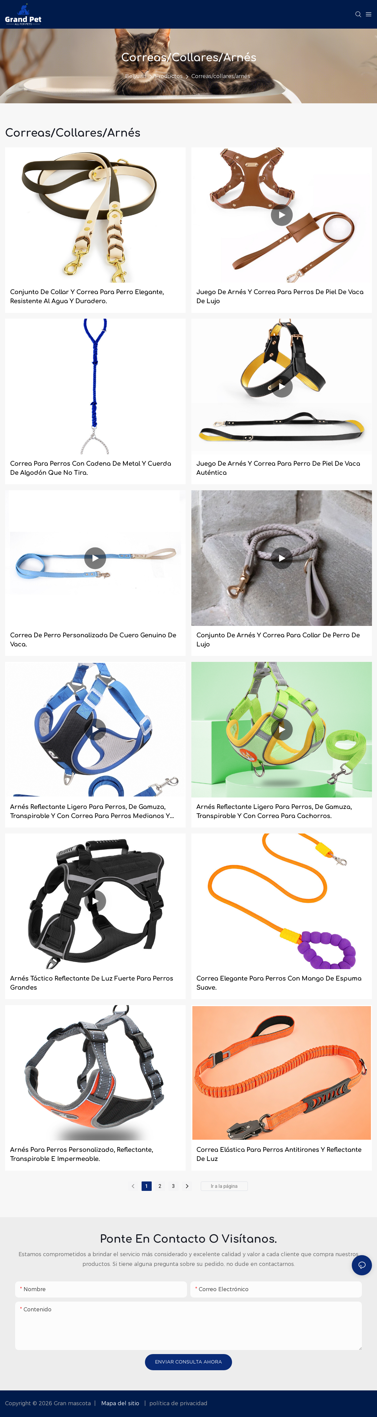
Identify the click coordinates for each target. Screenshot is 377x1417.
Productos (169, 76)
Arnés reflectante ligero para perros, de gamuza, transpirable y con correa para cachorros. (274, 811)
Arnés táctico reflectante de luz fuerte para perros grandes (91, 983)
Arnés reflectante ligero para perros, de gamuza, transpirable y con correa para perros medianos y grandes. (90, 812)
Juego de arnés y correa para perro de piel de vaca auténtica (278, 468)
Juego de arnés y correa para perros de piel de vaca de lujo (280, 297)
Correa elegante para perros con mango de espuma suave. (279, 983)
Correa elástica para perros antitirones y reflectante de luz (279, 1154)
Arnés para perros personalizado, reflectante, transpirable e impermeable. (81, 1154)
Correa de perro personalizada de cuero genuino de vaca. (93, 640)
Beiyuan (135, 76)
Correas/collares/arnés (220, 76)
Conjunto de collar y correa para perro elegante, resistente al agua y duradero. (87, 297)
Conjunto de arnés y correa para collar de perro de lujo (278, 640)
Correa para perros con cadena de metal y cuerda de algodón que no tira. (90, 468)
